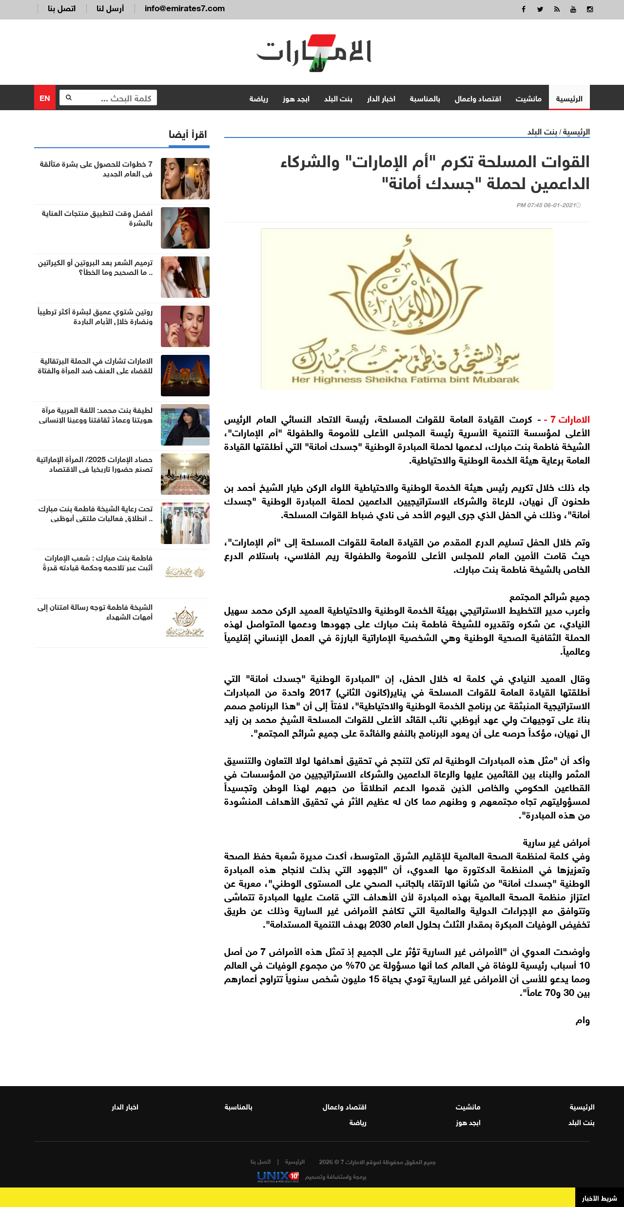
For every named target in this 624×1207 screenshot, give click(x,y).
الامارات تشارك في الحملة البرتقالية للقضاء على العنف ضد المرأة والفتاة (95, 364)
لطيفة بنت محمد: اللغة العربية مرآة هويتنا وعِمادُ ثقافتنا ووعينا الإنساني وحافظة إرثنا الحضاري (96, 418)
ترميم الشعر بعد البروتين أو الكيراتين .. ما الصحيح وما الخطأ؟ (95, 266)
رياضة (259, 97)
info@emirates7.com (185, 7)
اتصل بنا (62, 7)
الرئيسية (569, 97)
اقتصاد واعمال (478, 97)
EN (44, 96)
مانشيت (529, 97)
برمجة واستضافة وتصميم (312, 1175)
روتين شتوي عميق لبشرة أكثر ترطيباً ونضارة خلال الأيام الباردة (95, 315)
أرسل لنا (110, 7)
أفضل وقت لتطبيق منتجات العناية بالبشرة (97, 217)
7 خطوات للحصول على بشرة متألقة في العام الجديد (96, 167)
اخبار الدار (381, 97)
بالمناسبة (425, 97)
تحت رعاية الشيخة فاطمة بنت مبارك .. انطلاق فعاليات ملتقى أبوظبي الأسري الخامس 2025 (96, 517)
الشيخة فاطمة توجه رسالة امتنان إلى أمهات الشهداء (95, 611)
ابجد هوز (296, 97)
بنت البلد (338, 97)
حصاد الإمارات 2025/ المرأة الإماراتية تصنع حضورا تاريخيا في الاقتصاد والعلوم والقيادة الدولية (95, 468)
